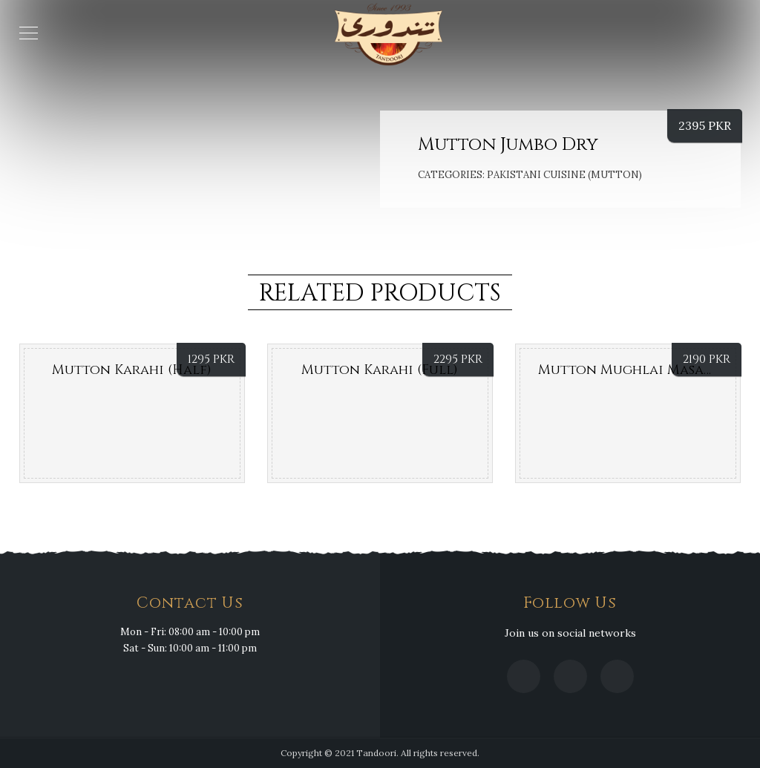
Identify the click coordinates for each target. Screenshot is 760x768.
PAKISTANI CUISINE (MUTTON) (564, 174)
